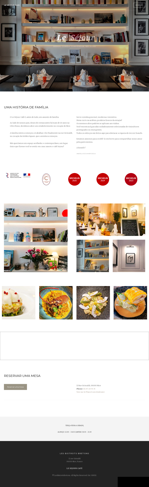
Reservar (139, 5)
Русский (90, 5)
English (47, 5)
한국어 (81, 5)
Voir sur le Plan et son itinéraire (90, 392)
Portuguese (102, 5)
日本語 (73, 5)
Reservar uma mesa (15, 387)
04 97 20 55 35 (89, 389)
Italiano (57, 5)
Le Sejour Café (74, 468)
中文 (65, 5)
